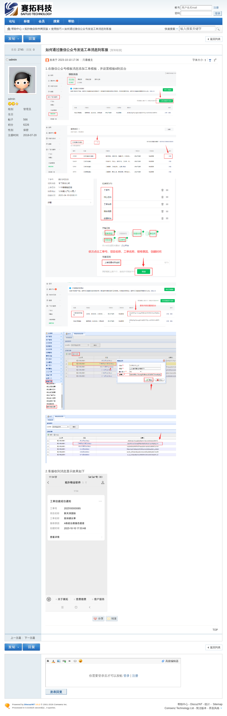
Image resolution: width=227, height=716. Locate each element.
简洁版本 (201, 708)
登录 (126, 675)
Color (53, 661)
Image (59, 661)
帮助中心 (16, 28)
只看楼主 (87, 59)
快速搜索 (170, 28)
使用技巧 (56, 28)
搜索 (56, 21)
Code (75, 661)
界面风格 (214, 708)
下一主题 (30, 637)
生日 (10, 114)
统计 (207, 704)
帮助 (71, 21)
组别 (10, 109)
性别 (10, 130)
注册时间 (13, 135)
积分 (10, 124)
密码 (177, 13)
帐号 (177, 7)
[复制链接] (116, 50)
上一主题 (16, 637)
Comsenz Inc (60, 704)
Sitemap (217, 704)
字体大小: (197, 59)
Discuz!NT (196, 704)
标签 (27, 21)
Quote (69, 661)
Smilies (80, 661)
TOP (215, 629)
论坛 (12, 21)
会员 (42, 21)
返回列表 (215, 39)
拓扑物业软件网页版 (36, 28)
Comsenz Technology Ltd (179, 708)
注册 (216, 7)
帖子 (10, 119)
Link (64, 661)
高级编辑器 (171, 661)
